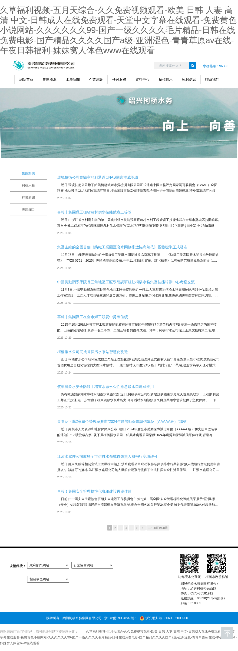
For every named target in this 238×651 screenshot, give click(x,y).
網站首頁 (26, 79)
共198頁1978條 (158, 528)
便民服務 (119, 79)
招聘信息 (189, 79)
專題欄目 (28, 209)
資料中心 (142, 79)
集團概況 (49, 79)
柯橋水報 (28, 185)
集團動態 (28, 173)
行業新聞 (28, 197)
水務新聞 (73, 79)
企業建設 (96, 79)
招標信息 (166, 79)
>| (143, 528)
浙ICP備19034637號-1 (120, 618)
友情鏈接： (18, 566)
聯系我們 (212, 79)
